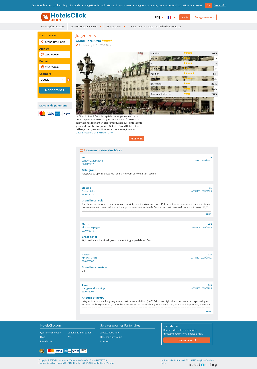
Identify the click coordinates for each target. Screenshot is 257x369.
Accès (184, 17)
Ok (208, 5)
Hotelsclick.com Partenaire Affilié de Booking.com (156, 26)
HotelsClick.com (64, 17)
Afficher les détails (201, 160)
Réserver (136, 138)
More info (219, 5)
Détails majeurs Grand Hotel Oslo (94, 132)
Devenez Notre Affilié (111, 337)
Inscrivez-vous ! (187, 340)
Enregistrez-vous (205, 17)
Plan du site (46, 341)
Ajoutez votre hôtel (110, 332)
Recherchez (54, 90)
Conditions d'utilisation (79, 332)
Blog (42, 337)
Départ (43, 61)
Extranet (104, 341)
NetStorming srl (203, 365)
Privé (70, 337)
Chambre (45, 73)
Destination (47, 35)
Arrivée (44, 48)
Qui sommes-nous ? (50, 332)
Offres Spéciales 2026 (52, 26)
